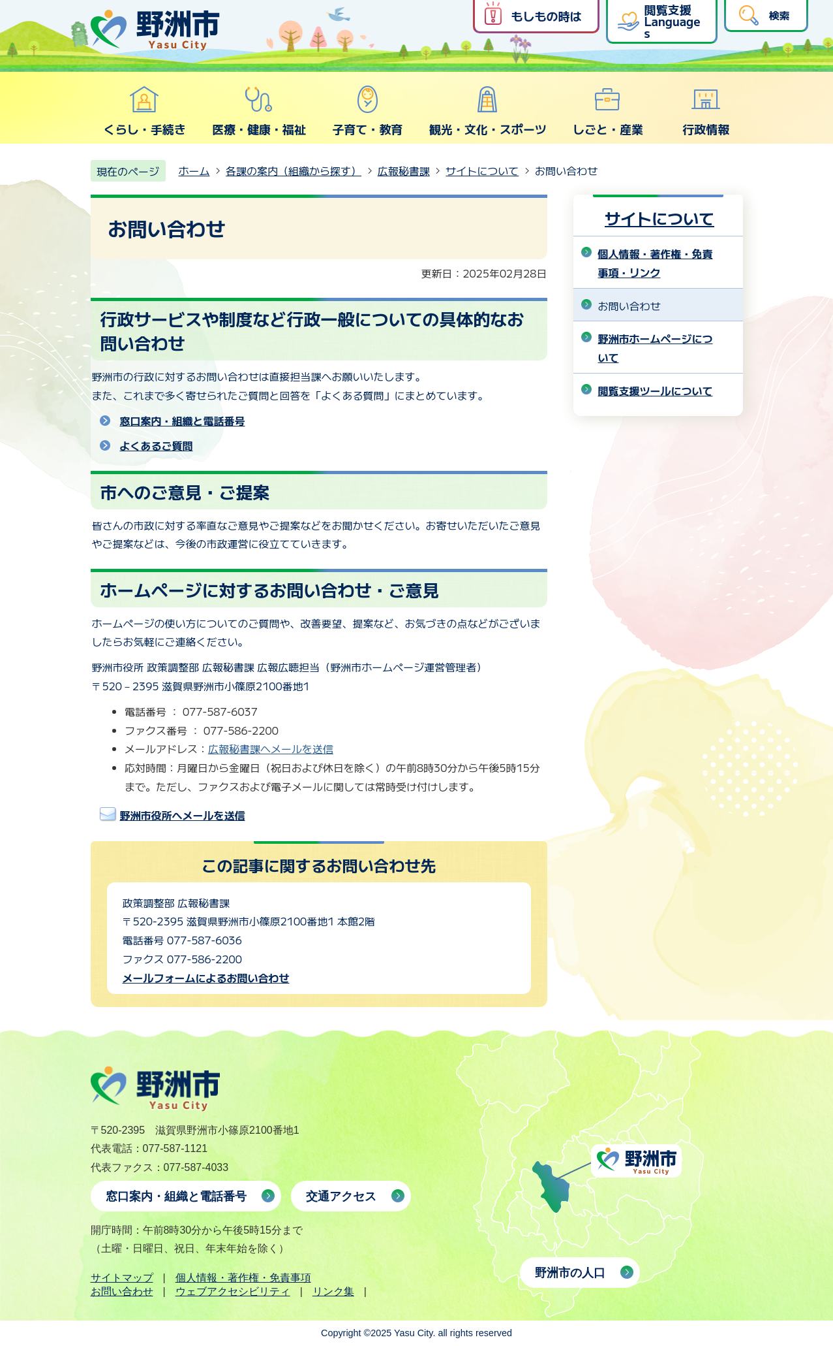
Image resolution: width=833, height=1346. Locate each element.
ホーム (194, 170)
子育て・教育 (367, 111)
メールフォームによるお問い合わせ (206, 977)
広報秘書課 (404, 170)
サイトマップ (122, 1277)
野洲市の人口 (570, 1272)
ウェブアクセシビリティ (232, 1291)
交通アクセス (341, 1196)
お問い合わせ (122, 1291)
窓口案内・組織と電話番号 (182, 420)
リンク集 (333, 1291)
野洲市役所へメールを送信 (182, 815)
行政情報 (705, 111)
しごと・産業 (608, 111)
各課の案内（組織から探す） (293, 170)
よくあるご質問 (156, 445)
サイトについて (482, 170)
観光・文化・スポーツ (488, 111)
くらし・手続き (145, 111)
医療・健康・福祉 (259, 111)
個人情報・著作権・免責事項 (243, 1277)
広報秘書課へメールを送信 (270, 748)
